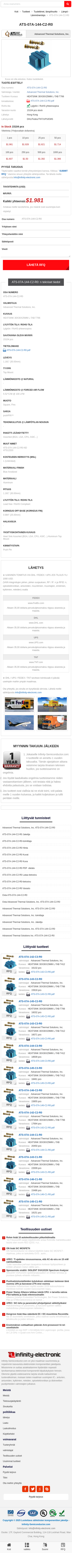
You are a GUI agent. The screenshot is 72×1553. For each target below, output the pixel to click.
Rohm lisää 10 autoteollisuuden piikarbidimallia (30, 1237)
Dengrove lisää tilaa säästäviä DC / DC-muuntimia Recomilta (37, 1314)
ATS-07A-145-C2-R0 (30, 1001)
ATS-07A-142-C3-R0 (30, 956)
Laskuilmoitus (9, 1428)
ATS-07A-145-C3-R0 (30, 1068)
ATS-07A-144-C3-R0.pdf (43, 1061)
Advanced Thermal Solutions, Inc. (43, 92)
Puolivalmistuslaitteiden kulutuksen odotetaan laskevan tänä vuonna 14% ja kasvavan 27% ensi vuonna (37, 1282)
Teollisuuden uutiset (12, 1456)
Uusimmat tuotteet (11, 1461)
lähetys (6, 1417)
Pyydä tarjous (9, 1472)
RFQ (9, 971)
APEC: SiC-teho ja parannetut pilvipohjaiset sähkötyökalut (36, 1303)
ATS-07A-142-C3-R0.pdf (43, 972)
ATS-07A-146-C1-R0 (30, 1179)
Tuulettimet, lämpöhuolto (45, 11)
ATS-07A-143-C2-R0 (30, 979)
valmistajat (8, 1450)
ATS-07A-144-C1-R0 (30, 1134)
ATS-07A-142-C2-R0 (30, 1112)
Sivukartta (7, 1406)
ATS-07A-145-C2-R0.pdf (43, 1016)
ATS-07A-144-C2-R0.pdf (42, 101)
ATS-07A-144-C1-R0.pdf (43, 1150)
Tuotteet (26, 11)
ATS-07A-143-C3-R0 (30, 1023)
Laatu (5, 1423)
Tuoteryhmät (9, 1445)
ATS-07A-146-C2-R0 (30, 1090)
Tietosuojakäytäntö (12, 1401)
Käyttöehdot (8, 1434)
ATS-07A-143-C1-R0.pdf (43, 1172)
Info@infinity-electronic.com (27, 177)
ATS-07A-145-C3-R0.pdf (43, 1083)
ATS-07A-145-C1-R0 (30, 1201)
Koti (16, 11)
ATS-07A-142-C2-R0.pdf (43, 1127)
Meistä (6, 1395)
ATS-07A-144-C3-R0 (30, 1045)
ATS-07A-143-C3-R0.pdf (43, 1038)
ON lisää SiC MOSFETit (18, 1248)
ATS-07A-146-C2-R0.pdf (43, 1105)
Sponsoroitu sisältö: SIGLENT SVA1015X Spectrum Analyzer (37, 1270)
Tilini (5, 1477)
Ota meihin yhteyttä (12, 1483)
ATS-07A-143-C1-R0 (30, 1157)
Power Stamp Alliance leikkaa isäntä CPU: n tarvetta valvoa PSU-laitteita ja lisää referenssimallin (36, 1293)
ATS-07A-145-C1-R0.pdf (43, 1216)
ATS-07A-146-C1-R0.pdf (43, 1194)
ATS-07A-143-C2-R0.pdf (43, 994)
